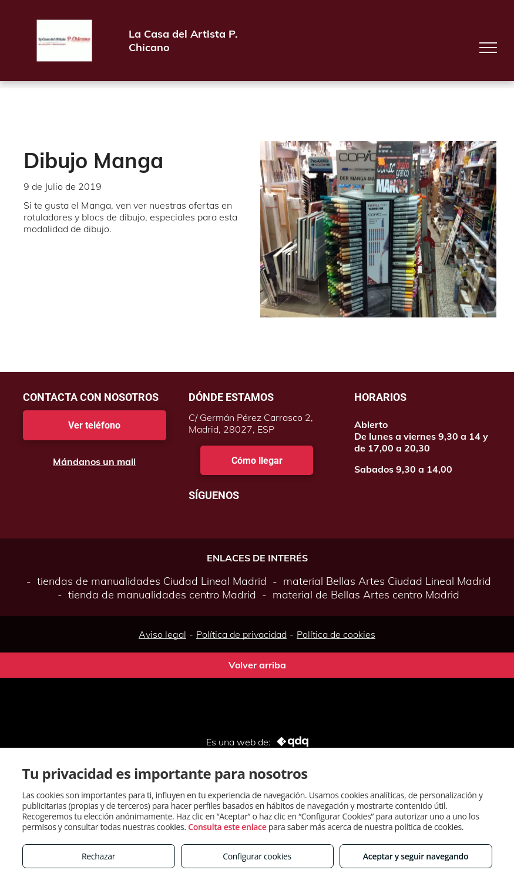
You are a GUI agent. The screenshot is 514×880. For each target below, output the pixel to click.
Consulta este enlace (227, 826)
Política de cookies (336, 634)
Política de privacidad (241, 634)
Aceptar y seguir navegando (415, 856)
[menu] (488, 47)
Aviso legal (162, 634)
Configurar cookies (257, 856)
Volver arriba (257, 665)
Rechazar (98, 856)
